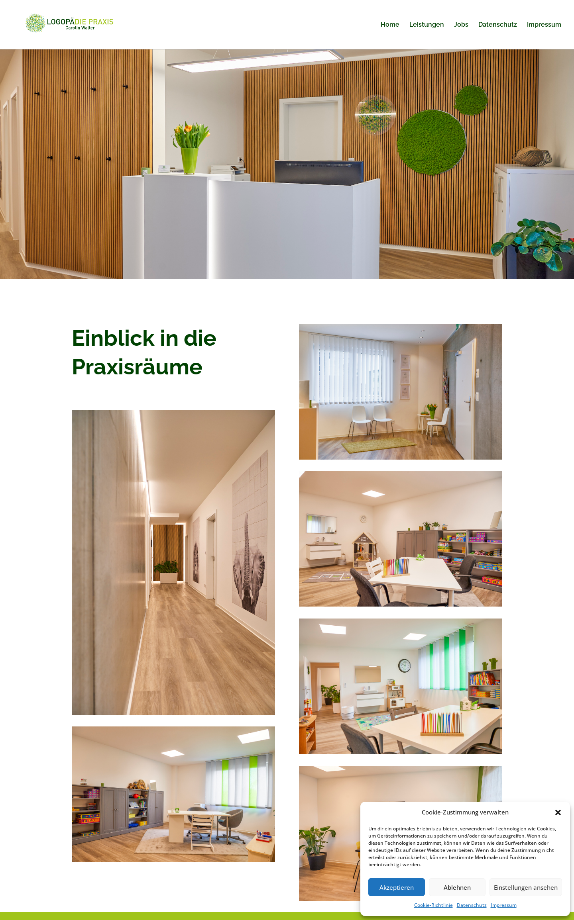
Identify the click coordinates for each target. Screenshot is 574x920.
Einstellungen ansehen (526, 887)
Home (390, 25)
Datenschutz (472, 905)
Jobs (461, 25)
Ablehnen (457, 887)
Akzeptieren (396, 887)
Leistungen (426, 25)
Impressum (504, 905)
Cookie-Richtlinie (433, 905)
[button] (558, 812)
